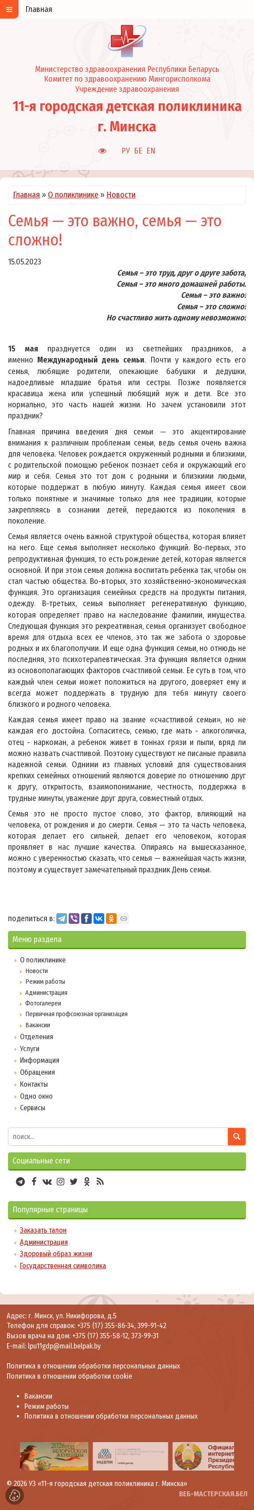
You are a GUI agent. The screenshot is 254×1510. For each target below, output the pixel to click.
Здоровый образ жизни (56, 1254)
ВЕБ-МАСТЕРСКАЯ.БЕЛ (213, 1494)
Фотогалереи (43, 1003)
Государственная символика (63, 1266)
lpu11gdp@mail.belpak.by (64, 1346)
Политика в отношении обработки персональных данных (93, 1366)
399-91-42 (151, 1325)
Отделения (36, 1037)
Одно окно (36, 1096)
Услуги (29, 1049)
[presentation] (9, 1456)
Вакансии (37, 1025)
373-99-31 (145, 1336)
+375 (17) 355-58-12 (100, 1336)
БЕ (138, 151)
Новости (121, 195)
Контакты (34, 1084)
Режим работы (45, 982)
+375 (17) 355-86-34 (105, 1325)
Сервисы (32, 1108)
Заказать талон (43, 1230)
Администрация (46, 993)
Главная (26, 195)
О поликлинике (73, 195)
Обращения (37, 1072)
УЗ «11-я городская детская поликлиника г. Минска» (108, 1483)
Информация (39, 1060)
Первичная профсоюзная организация (76, 1014)
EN (151, 151)
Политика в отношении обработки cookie (69, 1376)
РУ (125, 151)
